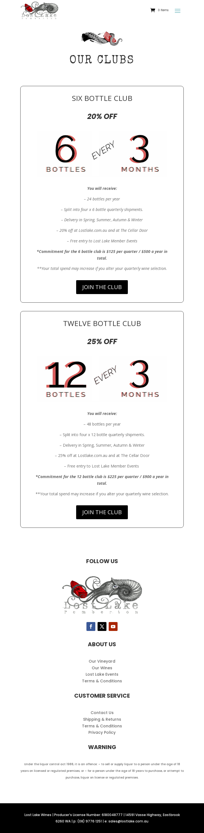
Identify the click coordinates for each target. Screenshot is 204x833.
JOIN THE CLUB (102, 287)
